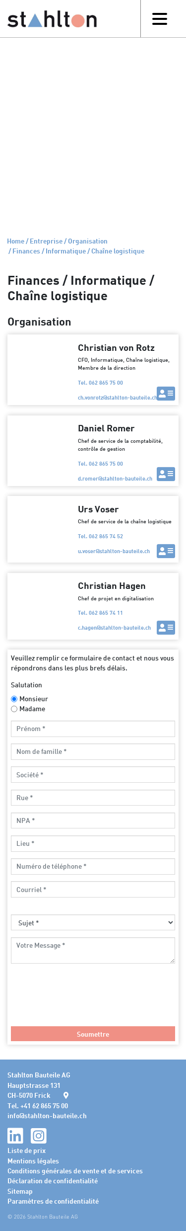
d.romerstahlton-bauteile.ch (115, 478)
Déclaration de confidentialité (52, 1180)
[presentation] (86, 1000)
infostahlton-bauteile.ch (47, 1115)
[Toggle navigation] (159, 18)
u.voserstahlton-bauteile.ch (114, 551)
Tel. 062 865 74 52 (100, 536)
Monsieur (33, 698)
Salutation (26, 684)
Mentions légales (33, 1160)
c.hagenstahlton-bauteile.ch (114, 627)
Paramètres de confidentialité (53, 1200)
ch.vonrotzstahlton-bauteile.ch (117, 397)
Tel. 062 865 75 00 (100, 382)
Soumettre (93, 1033)
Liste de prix (26, 1150)
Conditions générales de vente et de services (75, 1170)
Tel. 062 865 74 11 (100, 612)
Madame (32, 708)
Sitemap (20, 1190)
